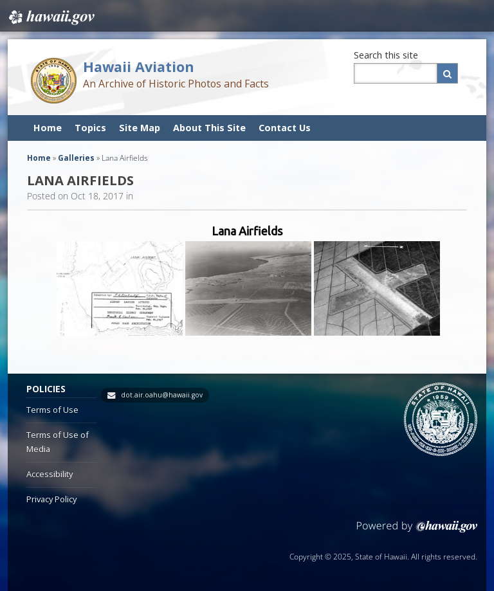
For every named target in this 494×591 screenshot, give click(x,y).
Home (47, 128)
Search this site (386, 55)
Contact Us (285, 128)
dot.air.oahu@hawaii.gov (162, 394)
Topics (90, 128)
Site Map (139, 128)
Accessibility (49, 474)
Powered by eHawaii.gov (417, 531)
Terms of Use (52, 409)
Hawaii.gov (50, 17)
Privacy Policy (51, 499)
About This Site (209, 128)
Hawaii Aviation (138, 66)
